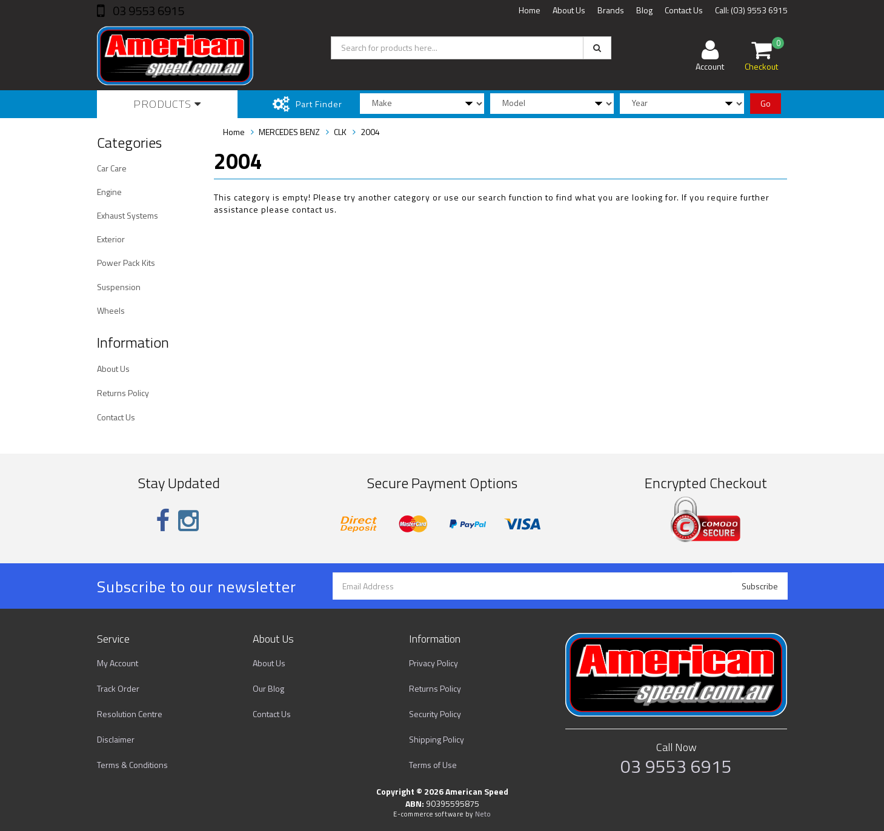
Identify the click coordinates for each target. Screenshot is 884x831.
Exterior (111, 239)
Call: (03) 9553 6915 (751, 10)
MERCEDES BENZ (289, 131)
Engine (109, 191)
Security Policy (435, 713)
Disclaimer (116, 739)
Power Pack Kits (126, 262)
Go (765, 103)
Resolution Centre (129, 713)
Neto (483, 814)
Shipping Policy (436, 739)
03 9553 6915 (147, 10)
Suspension (119, 286)
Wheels (111, 310)
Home (529, 10)
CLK (340, 131)
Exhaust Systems (127, 215)
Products (167, 104)
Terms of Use (433, 764)
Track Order (118, 688)
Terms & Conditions (132, 764)
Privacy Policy (433, 663)
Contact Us (684, 10)
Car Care (112, 168)
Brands (610, 10)
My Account (117, 663)
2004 (370, 131)
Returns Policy (123, 392)
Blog (644, 10)
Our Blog (268, 688)
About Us (569, 10)
